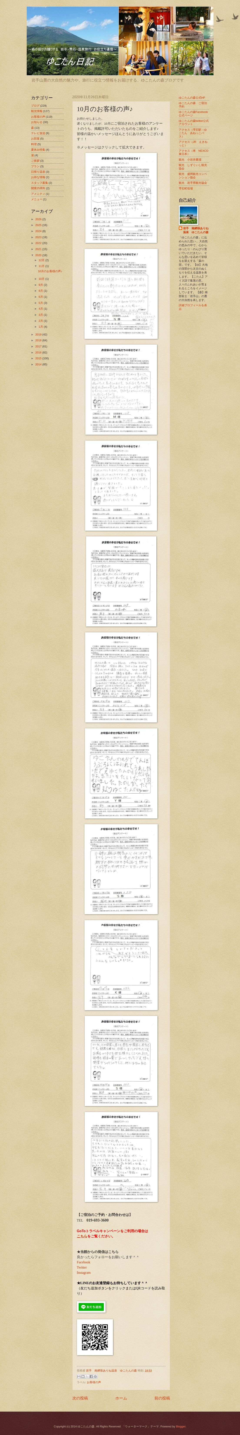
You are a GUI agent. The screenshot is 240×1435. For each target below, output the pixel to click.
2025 (38, 225)
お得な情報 (38, 177)
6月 (41, 296)
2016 (38, 352)
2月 (41, 320)
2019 (38, 334)
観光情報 (36, 111)
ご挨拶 (35, 160)
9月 (41, 284)
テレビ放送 (38, 133)
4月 (41, 308)
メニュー (36, 199)
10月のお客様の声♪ (50, 271)
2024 (38, 231)
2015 (38, 358)
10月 (42, 278)
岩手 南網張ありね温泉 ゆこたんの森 (196, 230)
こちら (82, 1236)
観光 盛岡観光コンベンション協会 (193, 175)
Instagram (84, 1272)
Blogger (180, 1426)
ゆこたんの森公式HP (192, 97)
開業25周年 (38, 188)
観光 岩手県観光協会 (193, 182)
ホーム (121, 1398)
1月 (41, 326)
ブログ (35, 105)
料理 (34, 144)
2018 (38, 340)
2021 (38, 249)
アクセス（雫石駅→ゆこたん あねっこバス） (193, 133)
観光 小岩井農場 (190, 159)
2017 (38, 346)
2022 (38, 243)
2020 (38, 255)
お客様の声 (94, 1382)
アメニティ (38, 193)
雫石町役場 (186, 188)
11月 (42, 266)
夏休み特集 (38, 149)
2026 (38, 219)
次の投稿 (80, 1398)
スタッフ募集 (39, 182)
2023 (38, 237)
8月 (41, 290)
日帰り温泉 (38, 171)
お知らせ (36, 122)
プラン (35, 166)
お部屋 (35, 138)
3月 (41, 314)
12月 (42, 260)
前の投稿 (162, 1398)
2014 (38, 364)
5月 (41, 302)
